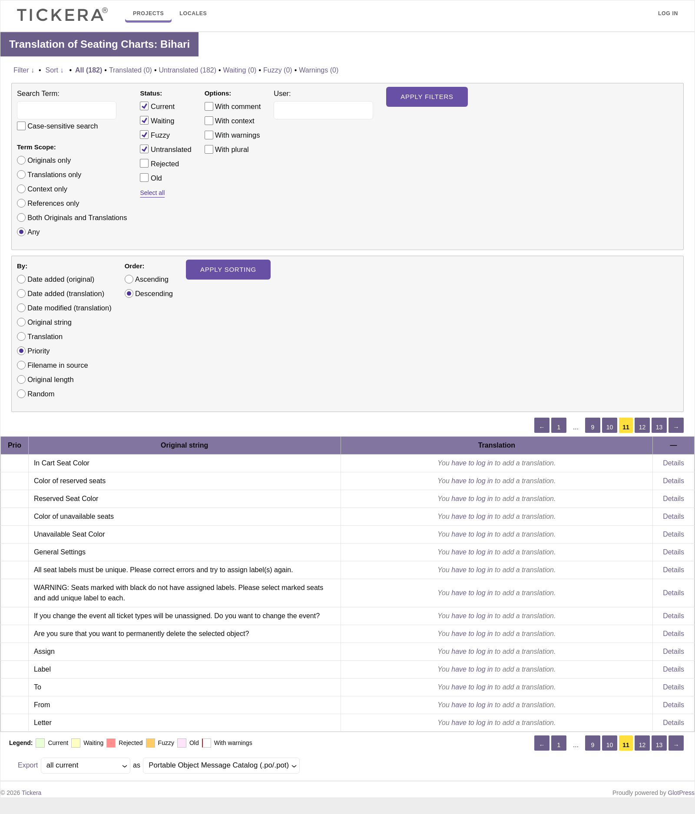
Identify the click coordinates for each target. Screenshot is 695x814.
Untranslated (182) (187, 70)
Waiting (157, 120)
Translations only (54, 174)
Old (151, 177)
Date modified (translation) (69, 308)
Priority (38, 351)
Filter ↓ (23, 70)
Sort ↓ (55, 70)
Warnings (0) (318, 70)
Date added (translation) (65, 293)
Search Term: (38, 93)
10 (609, 427)
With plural (232, 149)
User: (282, 93)
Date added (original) (60, 279)
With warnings (237, 135)
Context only (47, 189)
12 (642, 427)
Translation (45, 336)
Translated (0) (130, 70)
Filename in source (57, 365)
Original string (49, 322)
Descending (154, 293)
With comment (238, 106)
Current (157, 106)
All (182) (88, 70)
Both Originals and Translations (77, 217)
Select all (152, 192)
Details (673, 463)
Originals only (49, 160)
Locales (193, 13)
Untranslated (165, 149)
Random (40, 394)
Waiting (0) (240, 70)
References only (53, 203)
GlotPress (681, 792)
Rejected (159, 163)
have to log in (472, 463)
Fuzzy (155, 134)
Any (33, 232)
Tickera (31, 792)
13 (659, 427)
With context (235, 121)
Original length (50, 379)
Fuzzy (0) (277, 70)
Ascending (152, 279)
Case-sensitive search (62, 126)
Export (28, 765)
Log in (668, 13)
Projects (148, 13)
